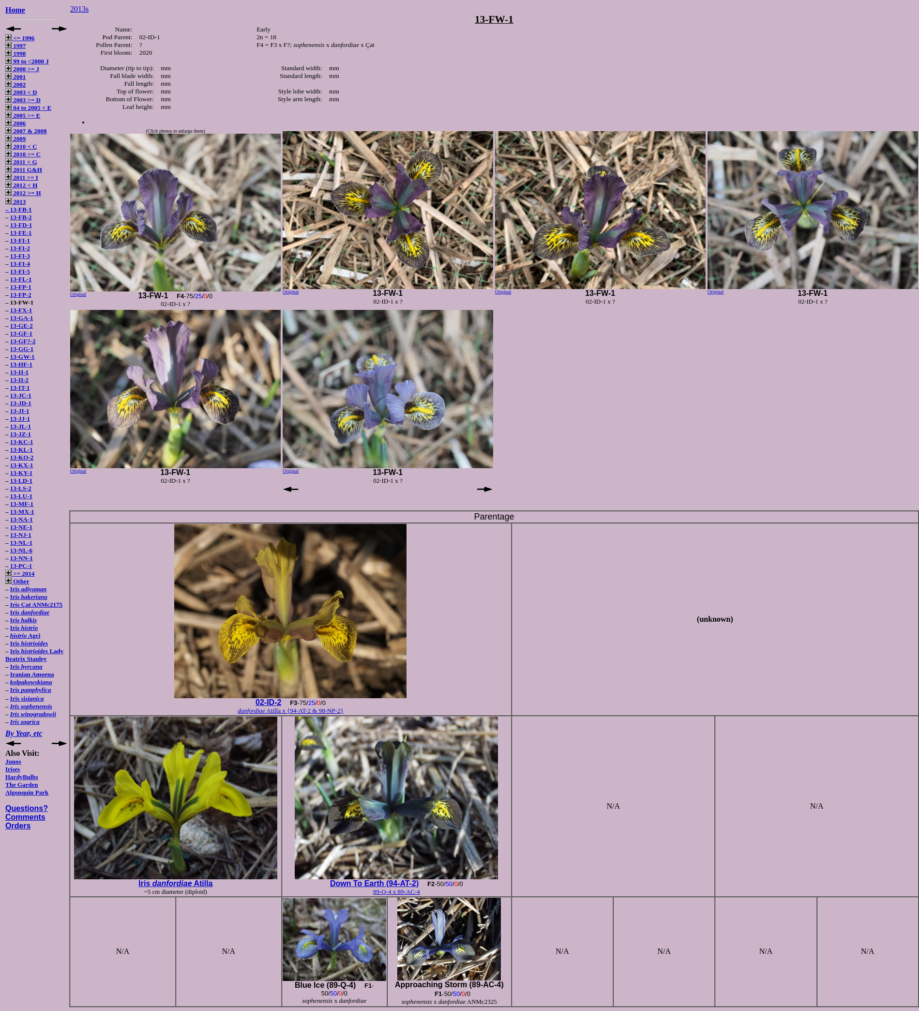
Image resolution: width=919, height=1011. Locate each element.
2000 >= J (22, 69)
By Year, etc (24, 733)
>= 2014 (19, 573)
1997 (15, 45)
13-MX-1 (22, 511)
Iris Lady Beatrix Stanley (34, 654)
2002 (15, 84)
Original (78, 294)
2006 (15, 123)
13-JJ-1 (20, 418)
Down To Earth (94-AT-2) (374, 883)
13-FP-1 (20, 287)
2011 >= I (21, 177)
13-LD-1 (21, 480)
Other (17, 581)
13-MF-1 (21, 503)
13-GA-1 (21, 318)
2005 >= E (22, 115)
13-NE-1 (21, 527)
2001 (15, 76)
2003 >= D (23, 100)
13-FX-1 (21, 310)
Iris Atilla (175, 883)
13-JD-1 (20, 403)
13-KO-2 (21, 457)
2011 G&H (23, 169)
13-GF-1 (21, 333)
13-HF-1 (21, 364)
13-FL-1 (21, 279)
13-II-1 (19, 372)
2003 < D (21, 92)
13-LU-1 (21, 496)
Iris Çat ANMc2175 (36, 604)
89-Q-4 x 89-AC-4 (396, 891)
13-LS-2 (20, 488)
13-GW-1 (22, 356)
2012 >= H (23, 193)
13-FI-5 (20, 271)
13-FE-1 (21, 232)
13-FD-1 (21, 225)
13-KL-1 (21, 449)
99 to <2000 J (27, 61)
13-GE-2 (21, 325)
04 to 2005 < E (28, 107)
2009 (15, 138)
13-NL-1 (21, 542)
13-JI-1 (20, 410)
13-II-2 (19, 379)
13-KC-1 (21, 441)
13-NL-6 (21, 550)
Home (15, 10)
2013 (15, 201)
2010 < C (21, 146)
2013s (79, 9)
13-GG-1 (21, 348)
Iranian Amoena (32, 674)
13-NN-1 (21, 558)
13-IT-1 (20, 387)
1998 (15, 53)
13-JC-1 (20, 395)
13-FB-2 (21, 217)
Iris (28, 589)
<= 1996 (19, 38)
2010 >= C (23, 154)
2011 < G (21, 162)
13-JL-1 (20, 426)
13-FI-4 (20, 263)
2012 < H (21, 185)
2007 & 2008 (26, 131)
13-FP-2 (20, 294)
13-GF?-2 (23, 341)
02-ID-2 (268, 702)
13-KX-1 (21, 465)
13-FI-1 (20, 240)
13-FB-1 (21, 209)
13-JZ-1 (20, 434)
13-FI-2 (20, 248)
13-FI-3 (20, 256)
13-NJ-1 (20, 534)
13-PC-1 (21, 565)
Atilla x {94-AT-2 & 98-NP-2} (290, 710)
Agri (25, 635)
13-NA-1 (21, 519)
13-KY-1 (21, 472)
